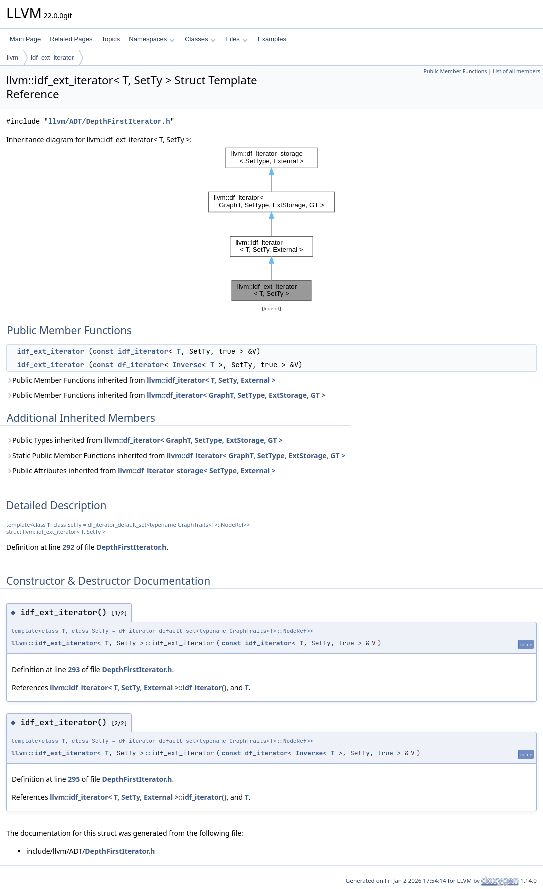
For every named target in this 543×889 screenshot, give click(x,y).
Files (236, 39)
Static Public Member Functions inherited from (175, 455)
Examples (272, 39)
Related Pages (71, 39)
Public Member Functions (455, 71)
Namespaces (151, 39)
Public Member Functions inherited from (141, 380)
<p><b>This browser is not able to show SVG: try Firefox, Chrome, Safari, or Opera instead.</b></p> (271, 224)
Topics (110, 39)
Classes (200, 39)
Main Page (25, 39)
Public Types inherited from (144, 440)
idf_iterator (143, 351)
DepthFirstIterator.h (131, 547)
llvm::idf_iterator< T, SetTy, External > (211, 380)
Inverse (187, 364)
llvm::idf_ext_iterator (54, 643)
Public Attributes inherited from (141, 470)
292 (68, 547)
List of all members (516, 71)
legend (272, 308)
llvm (12, 57)
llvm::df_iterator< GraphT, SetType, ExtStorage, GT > (236, 395)
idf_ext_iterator (52, 57)
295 (74, 779)
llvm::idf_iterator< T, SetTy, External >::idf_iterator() (138, 687)
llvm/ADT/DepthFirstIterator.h (109, 121)
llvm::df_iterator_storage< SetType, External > (196, 470)
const (103, 351)
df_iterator (141, 364)
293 (74, 669)
